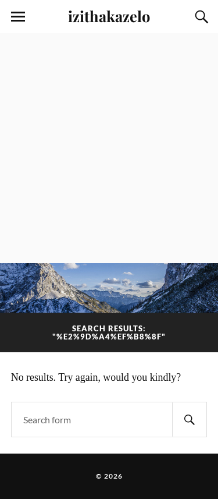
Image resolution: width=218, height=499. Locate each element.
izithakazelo (109, 16)
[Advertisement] (109, 148)
